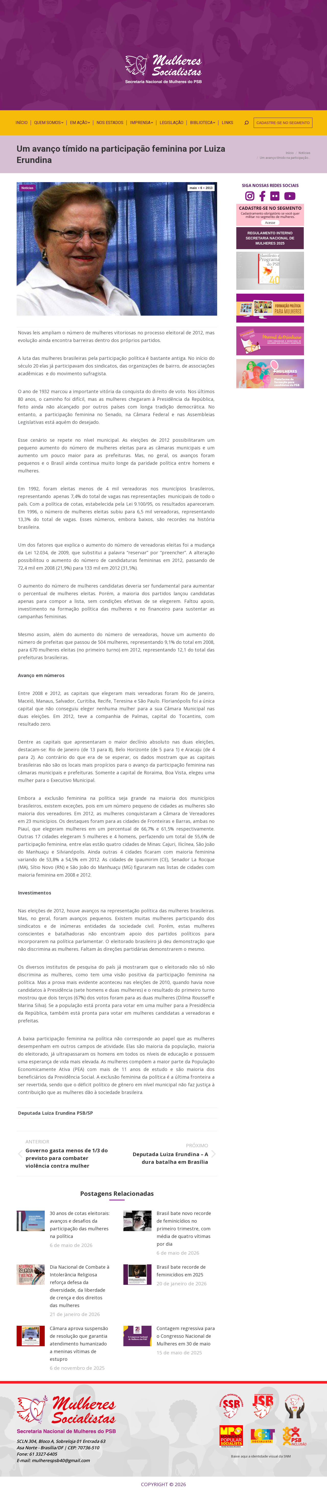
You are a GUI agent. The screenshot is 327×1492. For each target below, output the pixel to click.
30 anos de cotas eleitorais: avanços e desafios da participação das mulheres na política (80, 1224)
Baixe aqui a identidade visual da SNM (261, 1456)
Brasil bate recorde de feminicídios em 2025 (181, 1271)
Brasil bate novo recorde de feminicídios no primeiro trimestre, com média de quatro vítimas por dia (184, 1228)
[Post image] (31, 1221)
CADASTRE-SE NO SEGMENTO (283, 123)
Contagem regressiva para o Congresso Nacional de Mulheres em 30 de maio (186, 1336)
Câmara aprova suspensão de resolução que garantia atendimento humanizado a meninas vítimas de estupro (79, 1343)
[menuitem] (22, 123)
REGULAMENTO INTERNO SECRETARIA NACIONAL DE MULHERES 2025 (270, 238)
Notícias (27, 188)
